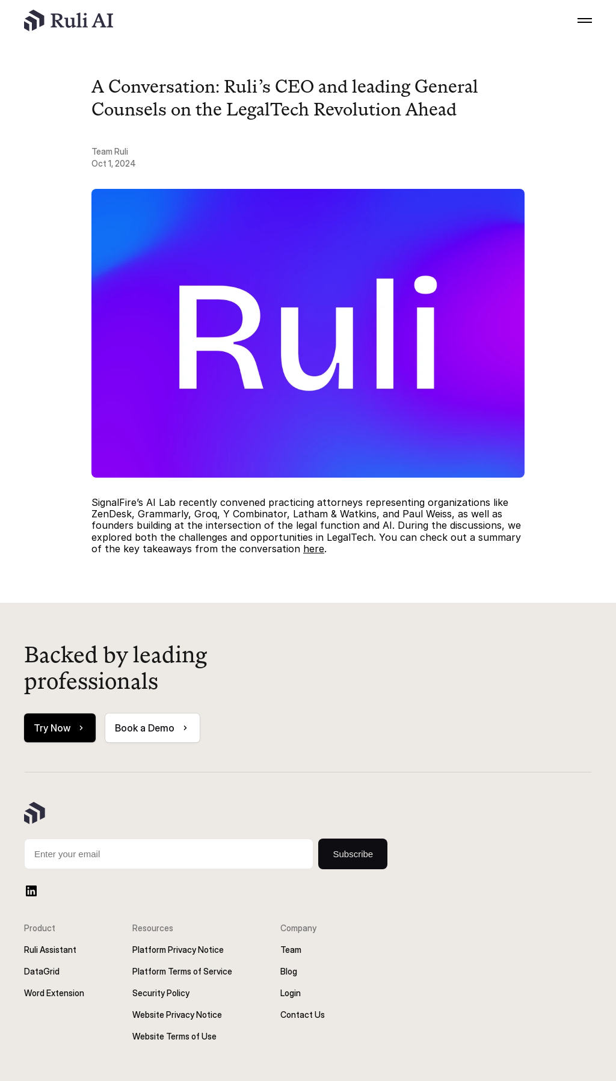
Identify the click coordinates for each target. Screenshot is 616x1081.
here (313, 549)
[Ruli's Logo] (68, 20)
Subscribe (353, 854)
